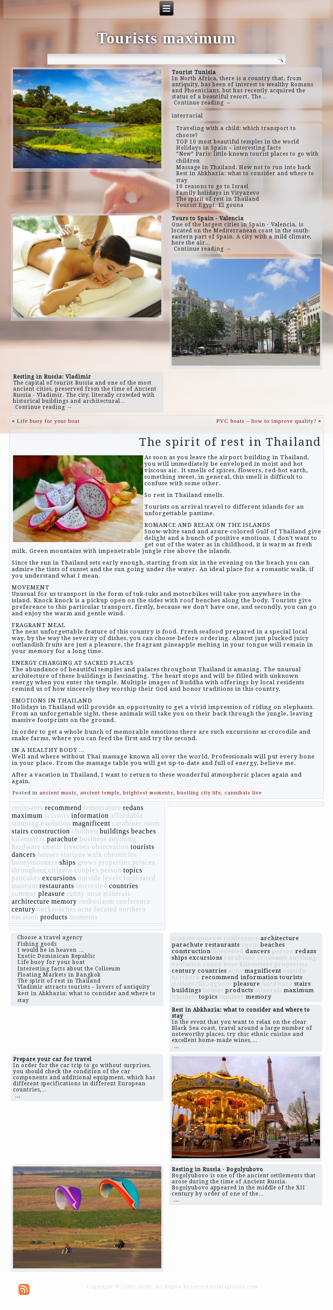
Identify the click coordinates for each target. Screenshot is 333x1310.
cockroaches (56, 909)
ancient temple (100, 793)
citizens (60, 870)
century (24, 909)
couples (87, 870)
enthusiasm (96, 901)
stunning (25, 823)
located (105, 909)
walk (94, 854)
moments (83, 917)
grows (87, 862)
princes (143, 862)
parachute (62, 839)
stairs (20, 831)
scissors (57, 815)
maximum (27, 815)
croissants (27, 807)
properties (114, 862)
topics (132, 870)
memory (64, 901)
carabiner (127, 823)
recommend (63, 807)
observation (110, 846)
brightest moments (148, 793)
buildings (115, 831)
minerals (117, 893)
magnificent (91, 823)
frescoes (77, 846)
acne (85, 909)
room (152, 823)
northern (132, 909)
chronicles (120, 854)
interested (91, 885)
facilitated (139, 878)
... (176, 1046)
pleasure (51, 893)
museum (25, 885)
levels (112, 878)
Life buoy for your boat (48, 421)
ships (67, 862)
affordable (127, 815)
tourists (142, 846)
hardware (26, 846)
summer (24, 893)
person (111, 870)
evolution (56, 823)
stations (73, 854)
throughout (29, 870)
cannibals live (243, 793)
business (92, 839)
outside (89, 878)
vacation (25, 917)
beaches (144, 831)
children (85, 831)
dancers (24, 854)
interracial (187, 116)
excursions (59, 878)
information (90, 815)
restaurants (56, 885)
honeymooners (35, 862)
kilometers (29, 839)
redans (133, 807)
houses (48, 854)
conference (133, 901)
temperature (102, 807)
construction (50, 831)
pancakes (26, 878)
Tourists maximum (166, 38)
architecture (31, 901)
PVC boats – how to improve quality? (266, 421)
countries (123, 885)
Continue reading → (202, 103)
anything (122, 839)
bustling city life (199, 793)
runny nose (84, 893)
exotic (52, 846)
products (54, 917)
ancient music (58, 793)
